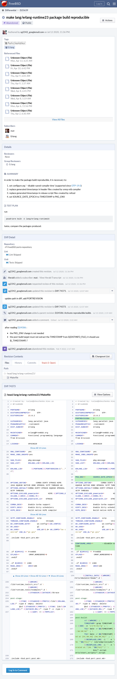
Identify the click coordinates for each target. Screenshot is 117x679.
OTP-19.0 (76, 185)
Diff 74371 (60, 290)
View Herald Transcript (50, 277)
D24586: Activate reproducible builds (73, 312)
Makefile (14, 377)
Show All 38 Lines (38, 514)
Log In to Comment (18, 670)
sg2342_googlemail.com (32, 32)
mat (12, 130)
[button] (114, 3)
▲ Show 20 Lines (20, 575)
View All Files (58, 119)
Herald (11, 277)
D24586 (22, 327)
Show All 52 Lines (38, 575)
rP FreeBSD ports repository (18, 247)
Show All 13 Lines (38, 448)
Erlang (14, 136)
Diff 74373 (60, 306)
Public (28, 23)
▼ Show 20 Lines (56, 575)
